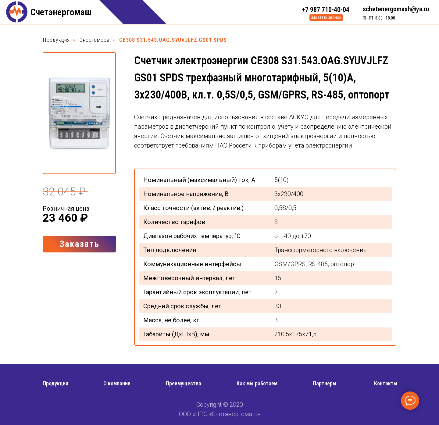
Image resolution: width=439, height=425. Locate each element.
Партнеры (325, 383)
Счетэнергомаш (60, 12)
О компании (116, 383)
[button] (326, 17)
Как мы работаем (257, 383)
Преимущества (183, 383)
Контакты (386, 383)
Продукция (56, 40)
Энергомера (94, 40)
